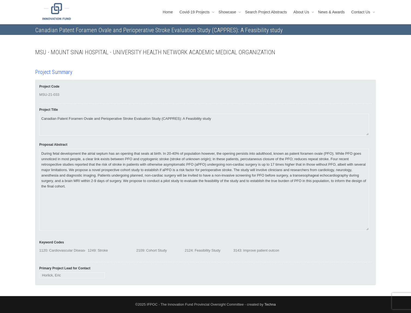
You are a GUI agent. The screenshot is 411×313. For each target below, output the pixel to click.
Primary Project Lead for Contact (64, 268)
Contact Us (361, 12)
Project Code (49, 86)
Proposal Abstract (53, 145)
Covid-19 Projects (194, 12)
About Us (302, 12)
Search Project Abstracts (266, 12)
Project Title (48, 110)
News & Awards (331, 12)
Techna (270, 304)
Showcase (228, 12)
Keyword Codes (51, 242)
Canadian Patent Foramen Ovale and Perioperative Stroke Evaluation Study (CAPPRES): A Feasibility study (204, 125)
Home (168, 12)
